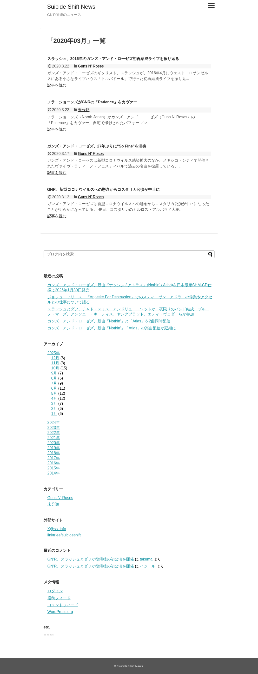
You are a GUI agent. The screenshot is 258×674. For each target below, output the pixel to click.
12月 (55, 358)
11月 (55, 363)
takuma (146, 559)
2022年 (53, 433)
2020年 (53, 443)
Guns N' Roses (91, 66)
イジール (147, 566)
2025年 (53, 353)
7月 (54, 383)
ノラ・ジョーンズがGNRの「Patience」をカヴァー (92, 102)
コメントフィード (62, 605)
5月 (54, 393)
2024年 (53, 422)
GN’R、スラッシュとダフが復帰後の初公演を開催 (90, 559)
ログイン (55, 591)
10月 (55, 368)
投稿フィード (59, 598)
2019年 (53, 448)
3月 (54, 403)
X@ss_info (56, 529)
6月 (54, 388)
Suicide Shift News (71, 6)
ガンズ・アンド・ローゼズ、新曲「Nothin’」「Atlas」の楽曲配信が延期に (111, 328)
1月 (54, 414)
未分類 (83, 110)
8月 (54, 378)
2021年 (53, 438)
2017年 (53, 458)
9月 (54, 373)
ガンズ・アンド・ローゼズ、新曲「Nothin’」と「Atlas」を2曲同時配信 (108, 321)
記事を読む (56, 85)
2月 (54, 409)
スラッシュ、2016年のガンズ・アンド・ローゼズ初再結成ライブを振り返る (113, 59)
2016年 (53, 463)
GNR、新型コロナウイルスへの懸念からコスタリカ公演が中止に (103, 189)
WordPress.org (60, 612)
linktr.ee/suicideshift (64, 535)
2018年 (53, 453)
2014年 (53, 473)
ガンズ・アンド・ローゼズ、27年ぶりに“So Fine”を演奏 (96, 146)
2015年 (53, 468)
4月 (54, 398)
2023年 (53, 428)
